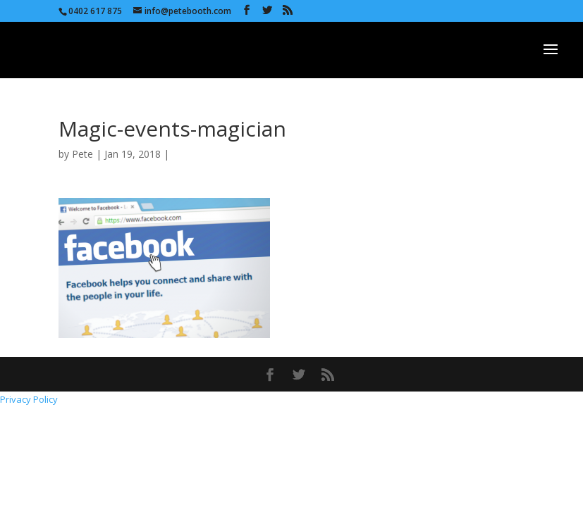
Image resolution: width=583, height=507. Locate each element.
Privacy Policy (29, 399)
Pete (82, 154)
